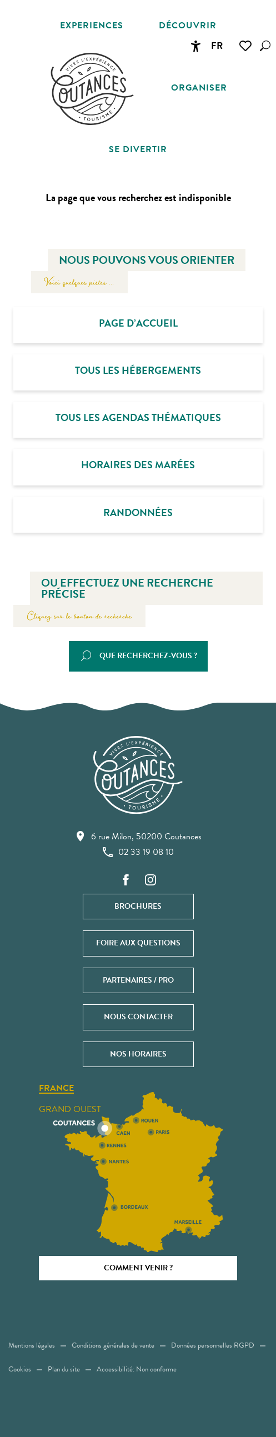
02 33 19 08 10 (138, 852)
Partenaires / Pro (138, 980)
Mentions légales (31, 1345)
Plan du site (64, 1369)
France (56, 1089)
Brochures (138, 906)
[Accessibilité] (195, 46)
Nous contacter (138, 1017)
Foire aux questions (138, 943)
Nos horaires (138, 1054)
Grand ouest (70, 1109)
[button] (265, 46)
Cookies (19, 1369)
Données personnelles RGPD (212, 1345)
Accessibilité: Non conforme (137, 1369)
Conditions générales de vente (113, 1345)
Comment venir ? (138, 1268)
